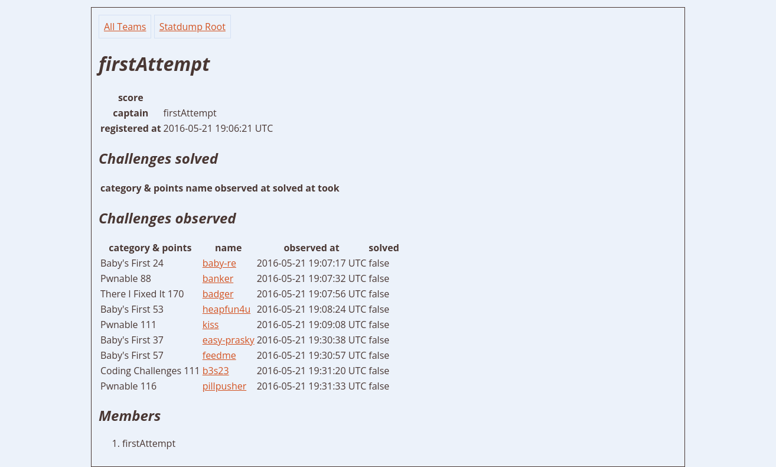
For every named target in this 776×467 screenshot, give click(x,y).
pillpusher (224, 386)
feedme (219, 355)
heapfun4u (226, 309)
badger (218, 293)
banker (218, 278)
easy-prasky (229, 339)
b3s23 (216, 370)
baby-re (219, 263)
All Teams (125, 26)
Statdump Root (192, 26)
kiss (211, 324)
